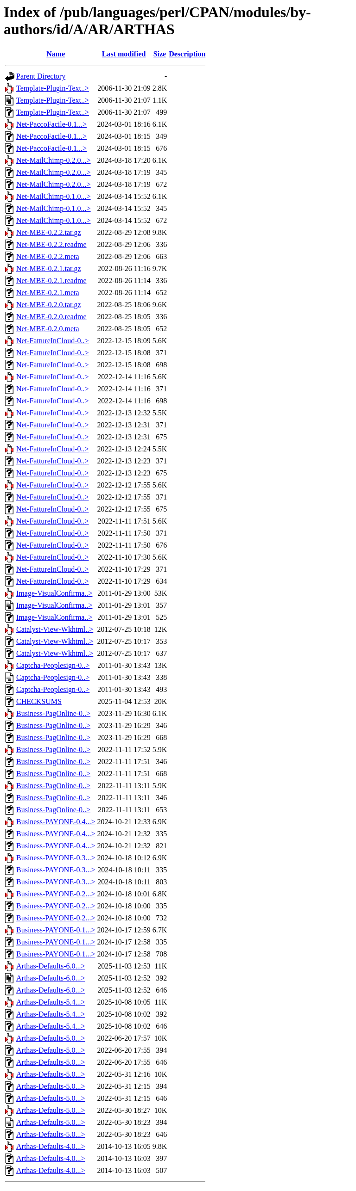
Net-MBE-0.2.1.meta (47, 292)
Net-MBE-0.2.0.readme (51, 317)
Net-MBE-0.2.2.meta (47, 256)
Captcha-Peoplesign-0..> (52, 665)
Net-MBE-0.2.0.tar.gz (48, 305)
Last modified (124, 54)
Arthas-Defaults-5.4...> (50, 1002)
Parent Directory (40, 76)
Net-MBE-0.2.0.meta (47, 329)
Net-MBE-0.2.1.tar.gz (48, 268)
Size (159, 54)
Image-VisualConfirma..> (54, 593)
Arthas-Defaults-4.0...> (50, 1146)
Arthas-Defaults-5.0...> (50, 1038)
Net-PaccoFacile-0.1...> (51, 124)
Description (187, 54)
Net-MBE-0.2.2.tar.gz (48, 232)
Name (55, 54)
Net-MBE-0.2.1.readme (51, 280)
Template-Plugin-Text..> (52, 88)
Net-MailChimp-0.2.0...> (53, 160)
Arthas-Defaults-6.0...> (50, 966)
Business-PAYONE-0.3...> (55, 858)
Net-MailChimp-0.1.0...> (53, 196)
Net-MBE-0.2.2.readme (51, 244)
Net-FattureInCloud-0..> (52, 341)
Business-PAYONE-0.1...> (55, 930)
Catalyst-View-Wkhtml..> (54, 629)
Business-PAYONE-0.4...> (55, 822)
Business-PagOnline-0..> (53, 713)
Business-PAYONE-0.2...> (55, 894)
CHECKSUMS (39, 701)
